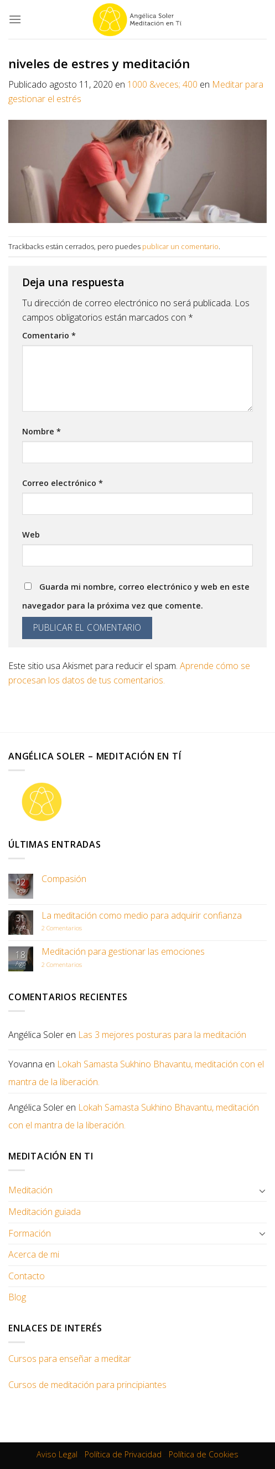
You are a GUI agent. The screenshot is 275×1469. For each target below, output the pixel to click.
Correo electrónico (62, 483)
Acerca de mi (33, 1254)
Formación (29, 1233)
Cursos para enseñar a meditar (69, 1359)
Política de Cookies (203, 1454)
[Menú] (15, 19)
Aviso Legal (57, 1454)
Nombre (41, 431)
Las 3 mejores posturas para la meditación (162, 1035)
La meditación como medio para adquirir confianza (141, 915)
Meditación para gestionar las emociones (123, 951)
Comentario (49, 335)
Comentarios (61, 927)
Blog (17, 1297)
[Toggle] (262, 1190)
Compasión (63, 879)
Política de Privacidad (123, 1454)
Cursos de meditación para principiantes (87, 1385)
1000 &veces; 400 (162, 84)
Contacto (26, 1276)
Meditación (30, 1190)
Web (31, 534)
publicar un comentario (180, 246)
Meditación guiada (44, 1211)
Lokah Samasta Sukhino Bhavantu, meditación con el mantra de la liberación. (136, 1073)
